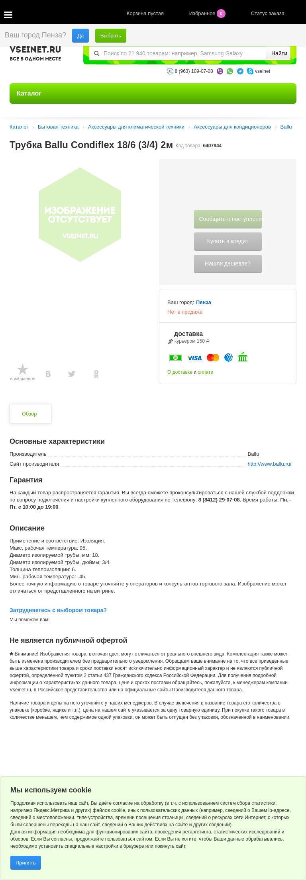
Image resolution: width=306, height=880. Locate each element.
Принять (26, 863)
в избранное (22, 378)
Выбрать (110, 36)
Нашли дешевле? (228, 263)
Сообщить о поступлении (230, 219)
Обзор (29, 414)
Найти (279, 53)
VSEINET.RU (35, 54)
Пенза (203, 302)
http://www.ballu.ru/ (270, 464)
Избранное (208, 13)
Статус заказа (267, 13)
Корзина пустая (146, 13)
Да (80, 36)
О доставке (179, 372)
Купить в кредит (227, 241)
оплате (205, 372)
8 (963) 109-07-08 (194, 71)
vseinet (262, 71)
